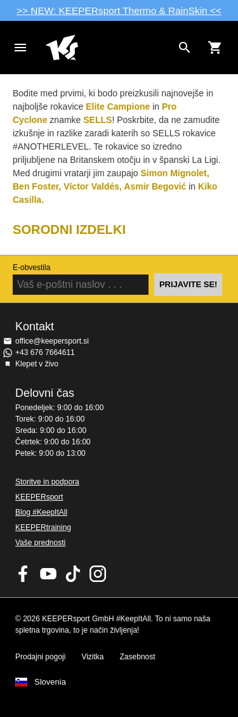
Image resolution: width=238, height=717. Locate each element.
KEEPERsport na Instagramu (97, 573)
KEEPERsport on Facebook (23, 573)
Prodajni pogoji (40, 656)
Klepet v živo (36, 363)
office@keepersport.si (52, 341)
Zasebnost (137, 656)
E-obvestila (31, 267)
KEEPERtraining (43, 527)
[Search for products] (184, 47)
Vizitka (92, 656)
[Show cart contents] (215, 47)
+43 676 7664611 (45, 352)
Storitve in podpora (47, 481)
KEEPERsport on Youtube (48, 573)
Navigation (20, 47)
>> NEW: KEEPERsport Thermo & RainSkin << (119, 10)
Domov (109, 47)
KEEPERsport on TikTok (73, 573)
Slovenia (50, 682)
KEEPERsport (39, 497)
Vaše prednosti (40, 542)
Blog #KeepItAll (41, 512)
